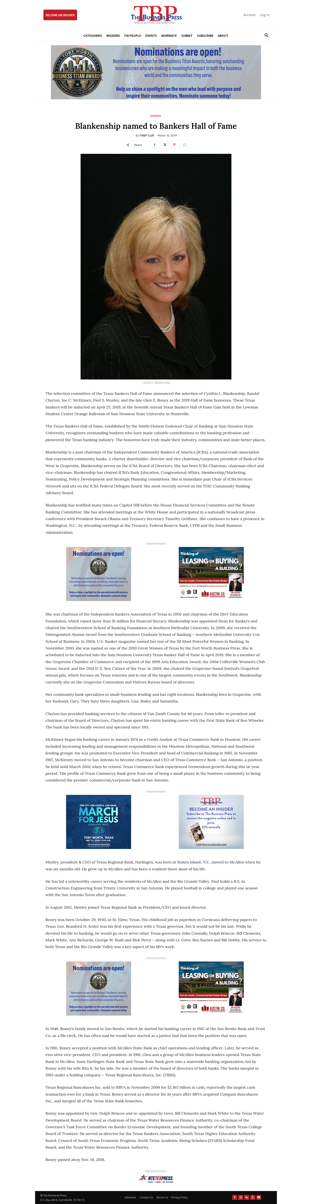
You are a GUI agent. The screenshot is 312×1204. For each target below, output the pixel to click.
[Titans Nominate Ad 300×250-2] (99, 574)
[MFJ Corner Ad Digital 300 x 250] (99, 822)
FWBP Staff (147, 135)
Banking (155, 116)
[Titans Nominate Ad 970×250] (156, 72)
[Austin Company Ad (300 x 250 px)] (211, 574)
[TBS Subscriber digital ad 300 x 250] (211, 822)
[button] (265, 35)
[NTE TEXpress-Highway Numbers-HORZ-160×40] (156, 1178)
